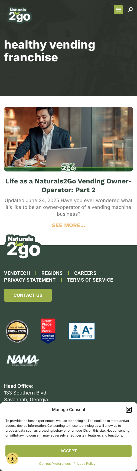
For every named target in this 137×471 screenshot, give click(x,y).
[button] (129, 409)
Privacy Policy (84, 464)
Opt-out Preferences (55, 464)
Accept (68, 450)
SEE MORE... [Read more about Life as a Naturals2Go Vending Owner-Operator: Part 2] (68, 225)
